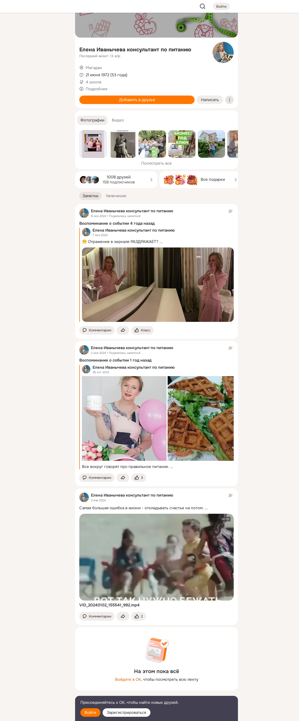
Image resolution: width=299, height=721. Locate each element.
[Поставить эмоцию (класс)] (142, 330)
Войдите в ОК (128, 679)
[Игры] (59, 72)
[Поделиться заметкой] (123, 330)
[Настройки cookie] (36, 714)
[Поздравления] (36, 72)
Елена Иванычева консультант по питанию (135, 49)
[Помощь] (12, 95)
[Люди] (36, 48)
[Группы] (59, 25)
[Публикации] (12, 48)
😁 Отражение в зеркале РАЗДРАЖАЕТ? (120, 241)
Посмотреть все (156, 163)
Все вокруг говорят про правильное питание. (125, 466)
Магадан (94, 67)
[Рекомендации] (36, 95)
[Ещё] (36, 680)
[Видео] (59, 48)
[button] (92, 120)
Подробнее (97, 89)
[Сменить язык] (36, 691)
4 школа (93, 82)
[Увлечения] (36, 25)
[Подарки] (12, 72)
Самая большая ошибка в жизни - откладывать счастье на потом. (141, 508)
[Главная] (12, 25)
